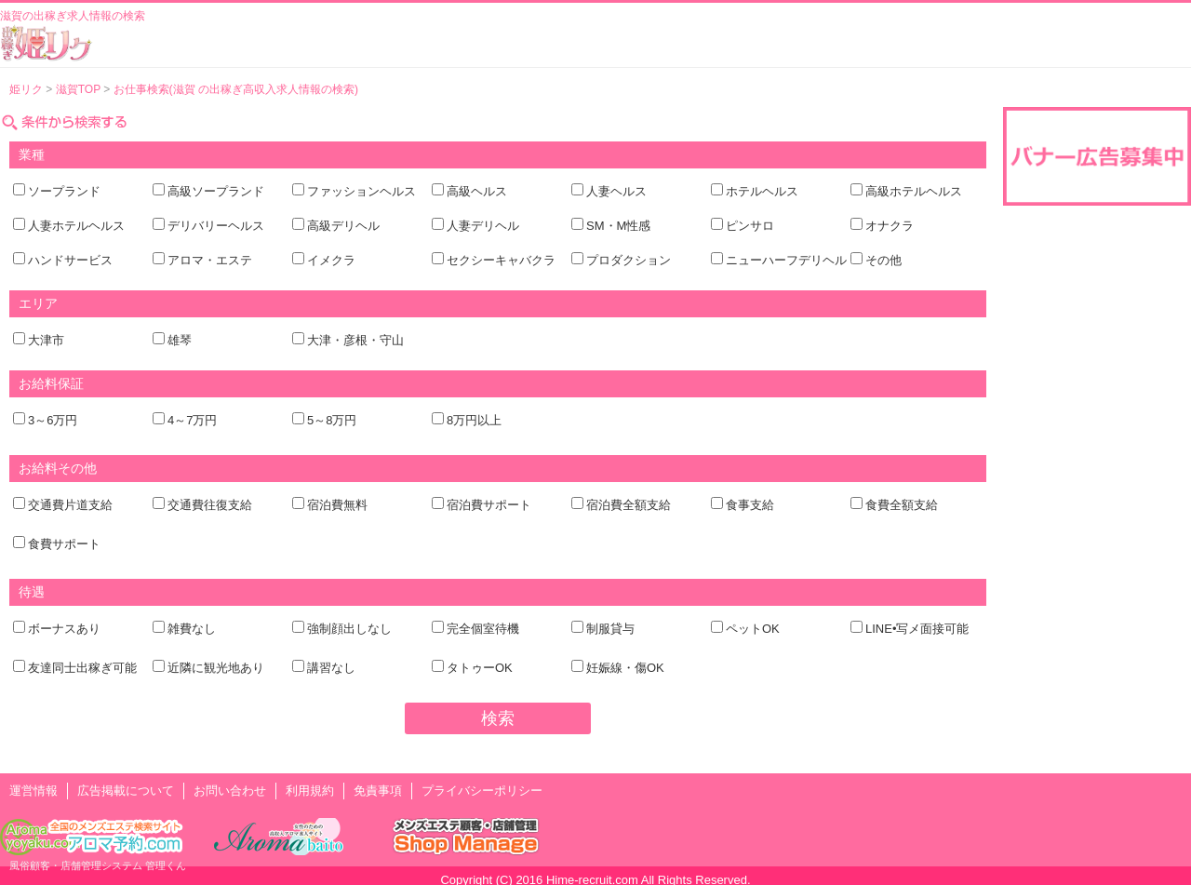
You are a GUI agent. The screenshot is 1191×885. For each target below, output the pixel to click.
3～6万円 (52, 420)
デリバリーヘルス (215, 226)
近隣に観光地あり (215, 668)
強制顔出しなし (349, 629)
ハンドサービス (70, 260)
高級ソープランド (215, 191)
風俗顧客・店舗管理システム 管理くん (97, 865)
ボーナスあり (64, 629)
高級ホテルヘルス (913, 191)
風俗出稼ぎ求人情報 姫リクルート (46, 42)
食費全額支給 (901, 505)
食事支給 (750, 505)
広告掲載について (125, 791)
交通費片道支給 (70, 505)
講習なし (331, 668)
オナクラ (889, 226)
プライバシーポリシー (482, 791)
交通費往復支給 (209, 505)
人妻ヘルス (616, 191)
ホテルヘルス (762, 191)
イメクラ (331, 260)
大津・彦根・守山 (355, 340)
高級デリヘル (343, 226)
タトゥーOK (480, 668)
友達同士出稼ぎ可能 (82, 668)
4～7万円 (192, 420)
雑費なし (191, 629)
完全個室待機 (483, 629)
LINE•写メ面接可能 (917, 629)
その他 (883, 260)
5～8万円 (331, 420)
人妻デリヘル (483, 226)
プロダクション (628, 260)
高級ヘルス (477, 191)
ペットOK (753, 629)
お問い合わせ (230, 791)
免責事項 (378, 791)
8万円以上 (474, 420)
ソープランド (64, 191)
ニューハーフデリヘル (786, 260)
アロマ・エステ (209, 260)
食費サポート (64, 544)
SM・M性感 (618, 226)
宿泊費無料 (337, 505)
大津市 (46, 340)
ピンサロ (750, 226)
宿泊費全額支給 (628, 505)
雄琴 (179, 340)
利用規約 (310, 791)
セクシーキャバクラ (501, 260)
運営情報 (33, 791)
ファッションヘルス (361, 191)
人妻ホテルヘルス (76, 226)
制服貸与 (610, 629)
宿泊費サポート (489, 505)
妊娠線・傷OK (625, 668)
